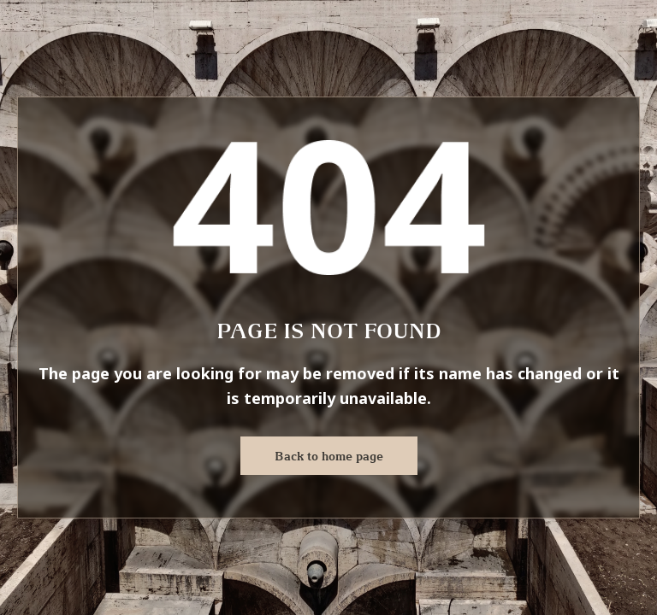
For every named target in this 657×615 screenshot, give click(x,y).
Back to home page (329, 456)
